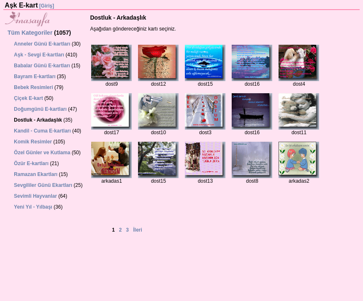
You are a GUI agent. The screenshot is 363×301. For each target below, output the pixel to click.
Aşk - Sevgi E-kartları (39, 55)
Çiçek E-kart (28, 98)
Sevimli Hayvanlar (35, 196)
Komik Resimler (33, 142)
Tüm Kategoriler (30, 32)
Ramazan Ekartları (35, 174)
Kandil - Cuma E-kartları (42, 131)
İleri (137, 230)
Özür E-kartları (31, 163)
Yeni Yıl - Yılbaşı (33, 207)
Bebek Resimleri (33, 87)
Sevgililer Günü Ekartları (43, 185)
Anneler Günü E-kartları (42, 44)
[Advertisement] (36, 239)
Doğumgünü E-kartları (40, 109)
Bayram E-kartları (34, 76)
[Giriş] (46, 6)
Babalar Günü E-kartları (42, 66)
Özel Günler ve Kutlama (42, 153)
